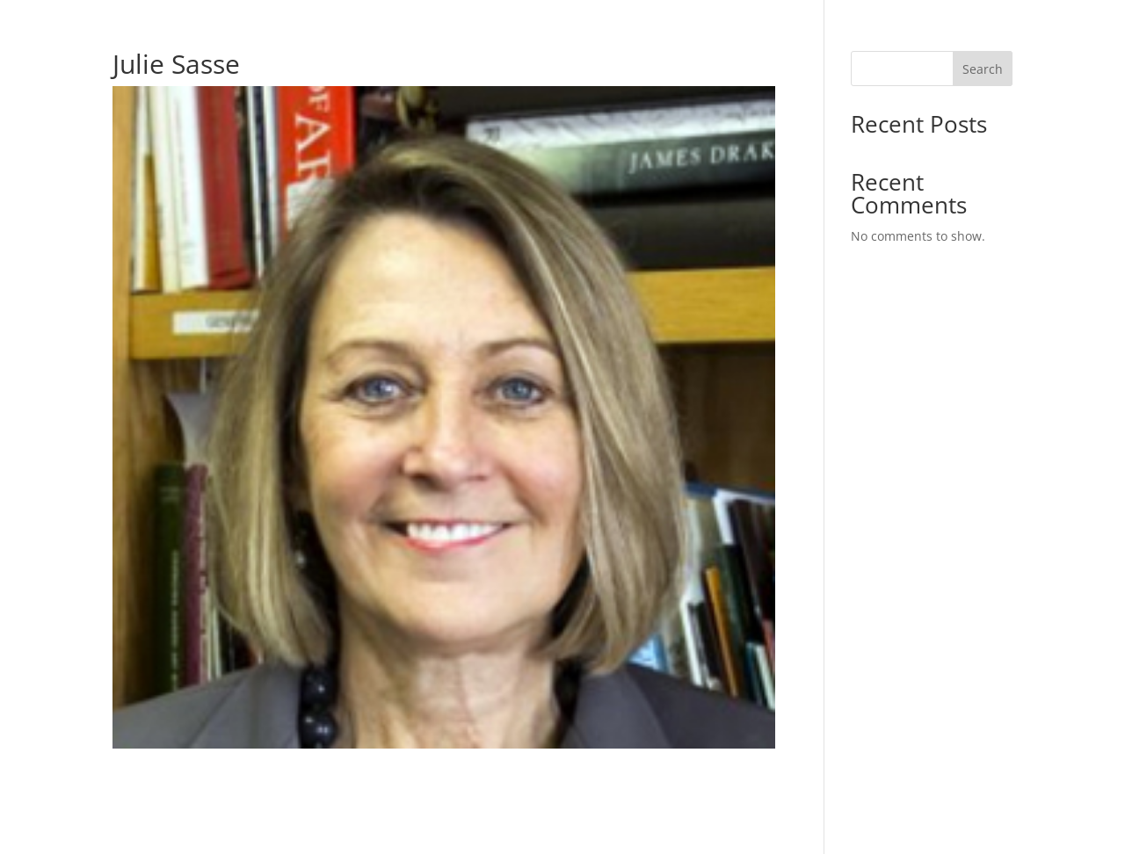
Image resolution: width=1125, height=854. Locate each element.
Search (982, 69)
